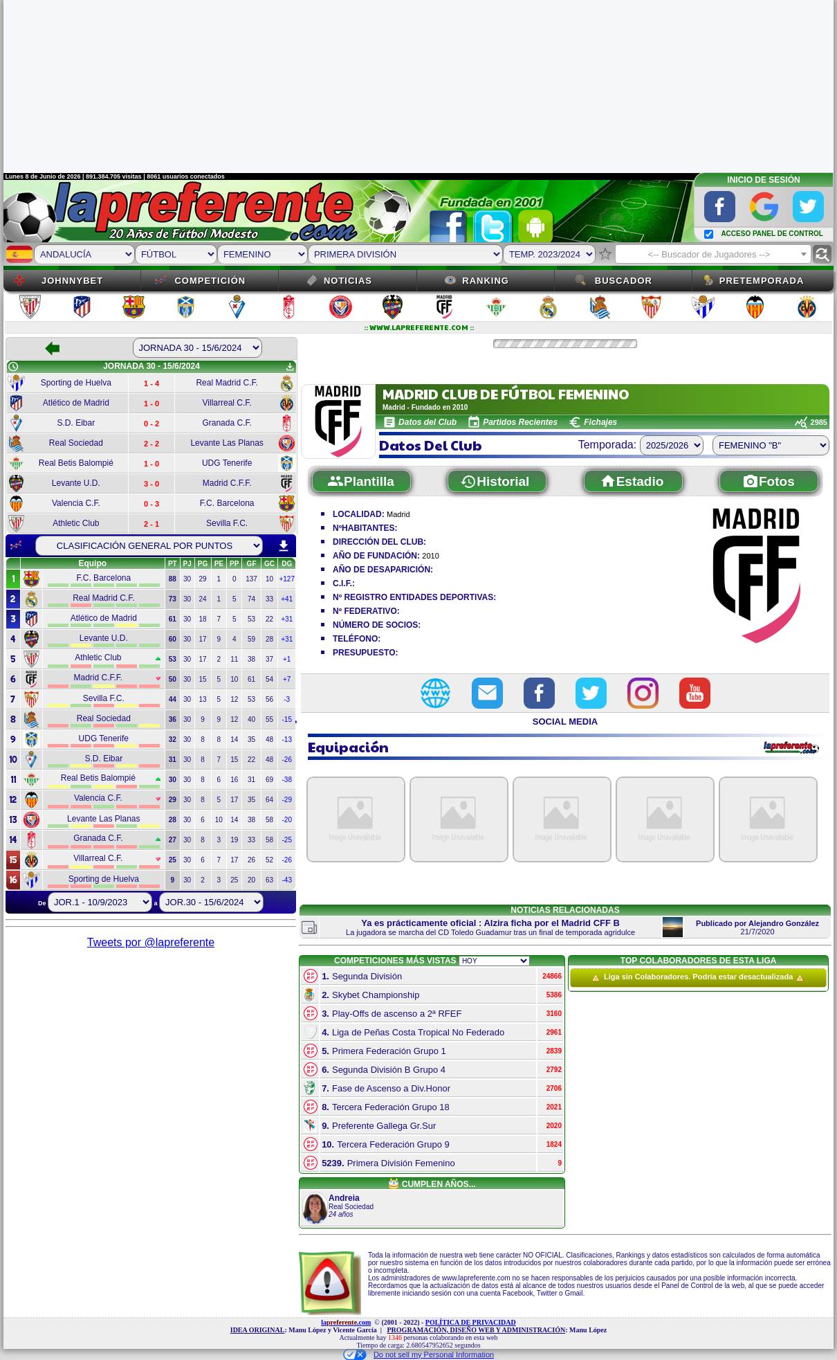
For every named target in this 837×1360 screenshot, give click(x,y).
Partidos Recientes (520, 422)
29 (203, 579)
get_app (289, 366)
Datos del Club (427, 422)
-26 (287, 759)
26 (251, 860)
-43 (287, 880)
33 (269, 599)
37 (269, 659)
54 (269, 679)
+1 (287, 659)
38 (251, 659)
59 (251, 639)
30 (187, 579)
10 (269, 579)
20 (251, 880)
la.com (346, 1322)
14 (234, 739)
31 (251, 779)
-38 (287, 779)
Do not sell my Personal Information (418, 1354)
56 (269, 699)
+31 (287, 619)
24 (203, 599)
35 (251, 739)
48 (269, 739)
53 (251, 619)
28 (269, 639)
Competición (210, 280)
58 (269, 820)
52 (269, 860)
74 (251, 599)
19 (234, 840)
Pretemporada (761, 280)
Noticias (348, 280)
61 (251, 679)
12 (234, 699)
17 (203, 639)
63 (269, 880)
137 (251, 579)
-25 (287, 840)
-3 (287, 699)
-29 (287, 800)
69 (269, 779)
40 (251, 719)
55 (269, 719)
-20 (287, 820)
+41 (287, 599)
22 (269, 619)
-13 (287, 739)
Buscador (623, 280)
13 (203, 699)
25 (234, 880)
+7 (287, 679)
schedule (13, 366)
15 (203, 679)
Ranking (485, 280)
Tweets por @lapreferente (150, 942)
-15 (287, 719)
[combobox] (713, 254)
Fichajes (600, 422)
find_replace (822, 254)
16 (234, 779)
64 (269, 800)
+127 (287, 579)
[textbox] (713, 254)
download (283, 546)
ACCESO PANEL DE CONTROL (771, 233)
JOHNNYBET (72, 280)
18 (203, 619)
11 (234, 659)
